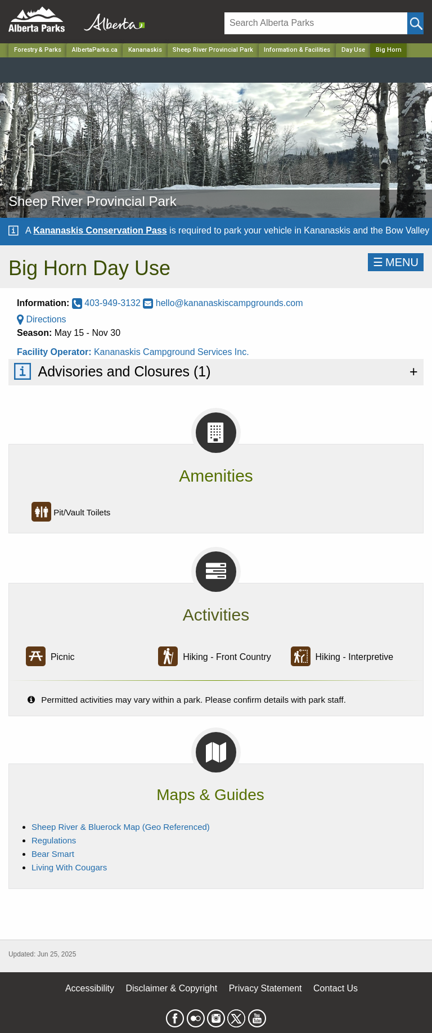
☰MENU (395, 262)
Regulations (54, 840)
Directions (41, 319)
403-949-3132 (107, 303)
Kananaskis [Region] (145, 49)
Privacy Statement (265, 988)
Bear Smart (53, 854)
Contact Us (335, 988)
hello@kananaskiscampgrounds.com (223, 303)
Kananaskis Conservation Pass (99, 230)
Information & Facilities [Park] (297, 49)
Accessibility (89, 988)
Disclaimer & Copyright (172, 988)
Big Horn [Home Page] (389, 49)
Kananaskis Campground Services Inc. (171, 352)
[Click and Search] (415, 23)
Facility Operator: (55, 352)
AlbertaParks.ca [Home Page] (95, 49)
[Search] (315, 23)
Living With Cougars (69, 867)
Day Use (353, 49)
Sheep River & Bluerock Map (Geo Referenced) (121, 827)
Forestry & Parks (37, 49)
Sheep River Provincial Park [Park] (213, 49)
